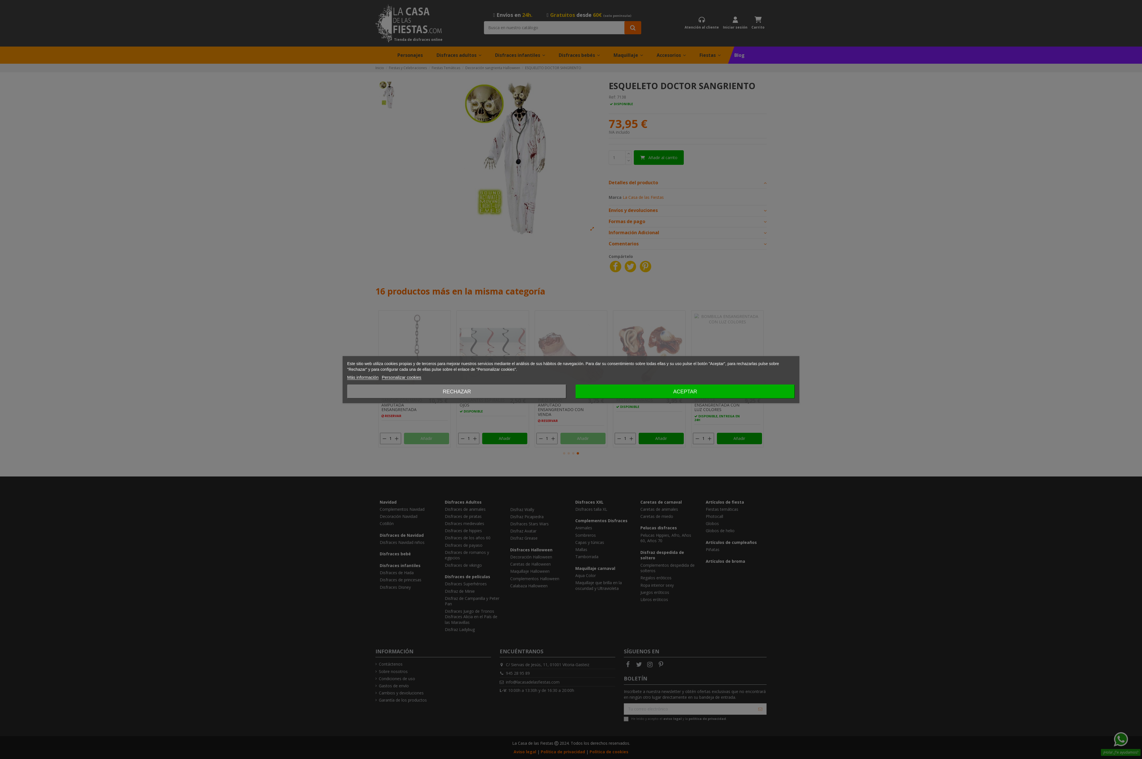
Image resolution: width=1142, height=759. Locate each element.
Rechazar (457, 391)
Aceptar (685, 391)
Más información (363, 377)
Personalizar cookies (401, 377)
